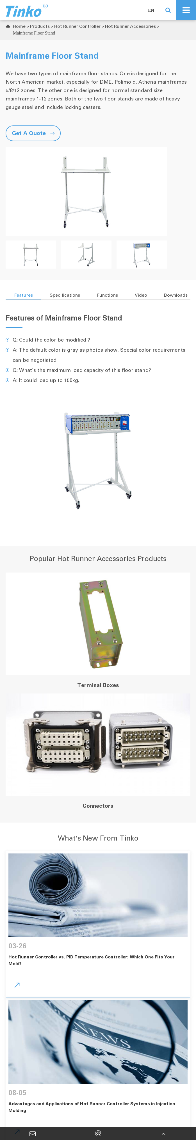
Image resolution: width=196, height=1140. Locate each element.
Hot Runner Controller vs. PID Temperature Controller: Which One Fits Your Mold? (91, 960)
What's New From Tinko (98, 838)
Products (40, 26)
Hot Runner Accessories (130, 26)
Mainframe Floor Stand (34, 33)
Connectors (98, 805)
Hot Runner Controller (77, 26)
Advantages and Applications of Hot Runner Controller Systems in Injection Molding (91, 1107)
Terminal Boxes (98, 685)
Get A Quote (33, 133)
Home (19, 26)
